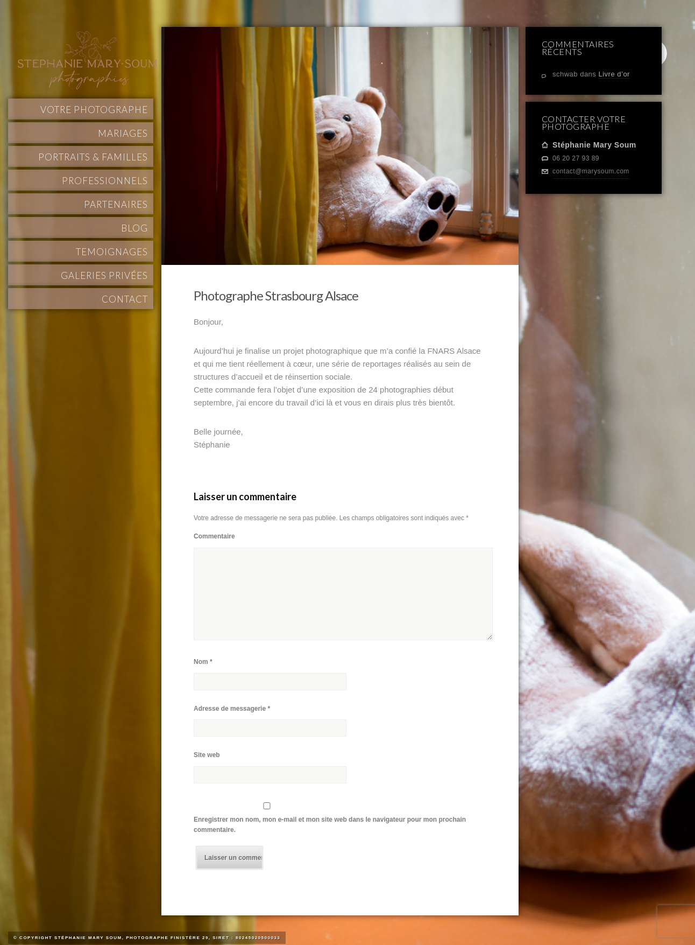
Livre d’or (613, 74)
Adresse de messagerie (232, 708)
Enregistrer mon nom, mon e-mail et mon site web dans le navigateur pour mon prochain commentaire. (330, 825)
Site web (207, 755)
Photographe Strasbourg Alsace (276, 295)
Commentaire (214, 536)
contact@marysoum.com (590, 171)
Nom (203, 662)
